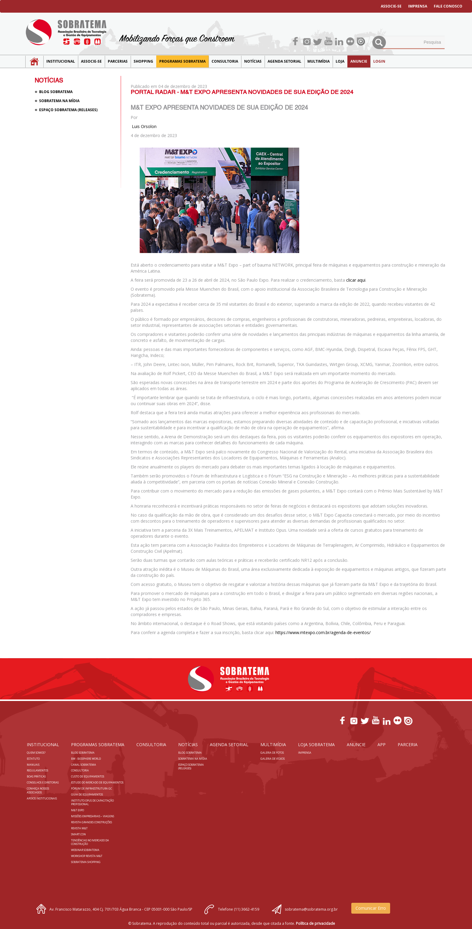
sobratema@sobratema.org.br (311, 909)
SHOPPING (143, 61)
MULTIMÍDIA (318, 61)
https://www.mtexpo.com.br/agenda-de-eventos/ (323, 632)
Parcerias (118, 61)
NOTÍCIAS (253, 61)
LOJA (340, 61)
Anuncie (358, 61)
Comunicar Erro (371, 908)
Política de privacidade (315, 923)
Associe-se (91, 61)
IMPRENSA (417, 6)
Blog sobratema (56, 91)
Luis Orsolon (144, 126)
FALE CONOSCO (448, 6)
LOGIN (379, 61)
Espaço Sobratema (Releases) (68, 109)
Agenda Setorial (284, 61)
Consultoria (225, 61)
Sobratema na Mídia (59, 100)
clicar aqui (355, 280)
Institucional (60, 61)
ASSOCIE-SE (391, 6)
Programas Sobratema (182, 61)
